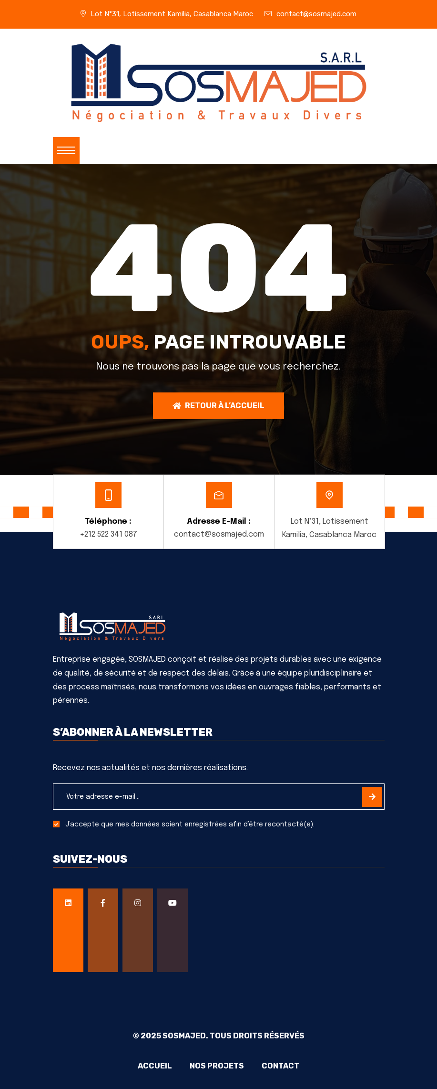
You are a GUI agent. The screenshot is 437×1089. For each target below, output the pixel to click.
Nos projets (217, 1066)
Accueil (153, 1066)
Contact (282, 1066)
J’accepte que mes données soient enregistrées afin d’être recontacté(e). (190, 824)
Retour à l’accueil (218, 405)
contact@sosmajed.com (316, 14)
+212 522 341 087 (108, 534)
